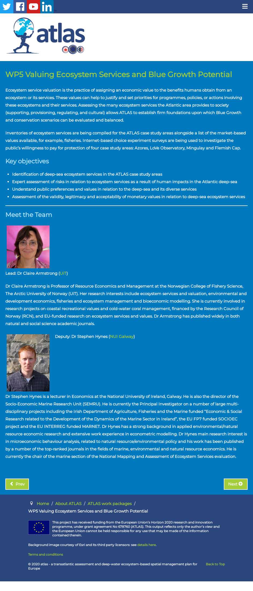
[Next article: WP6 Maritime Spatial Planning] (236, 484)
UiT (63, 273)
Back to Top (215, 564)
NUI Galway (121, 336)
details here (146, 545)
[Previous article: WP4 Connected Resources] (17, 484)
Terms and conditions (45, 554)
